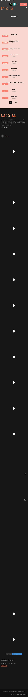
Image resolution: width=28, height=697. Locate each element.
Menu (21, 694)
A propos (17, 694)
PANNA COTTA (14, 96)
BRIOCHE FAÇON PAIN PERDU (14, 75)
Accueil (12, 694)
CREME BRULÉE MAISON (14, 41)
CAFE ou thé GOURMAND (14, 55)
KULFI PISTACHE (14, 69)
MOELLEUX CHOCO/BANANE (14, 48)
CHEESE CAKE (14, 34)
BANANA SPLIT (14, 62)
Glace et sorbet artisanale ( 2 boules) (14, 82)
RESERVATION (4, 665)
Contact (25, 694)
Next (16, 102)
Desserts (14, 35)
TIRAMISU (14, 89)
